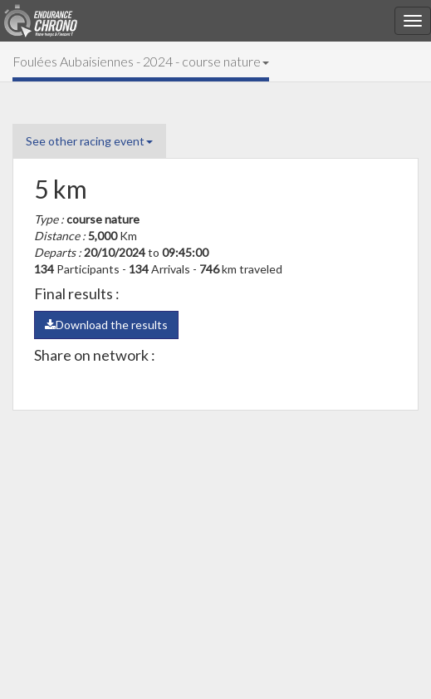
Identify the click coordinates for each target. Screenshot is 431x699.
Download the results (106, 325)
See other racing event (89, 141)
